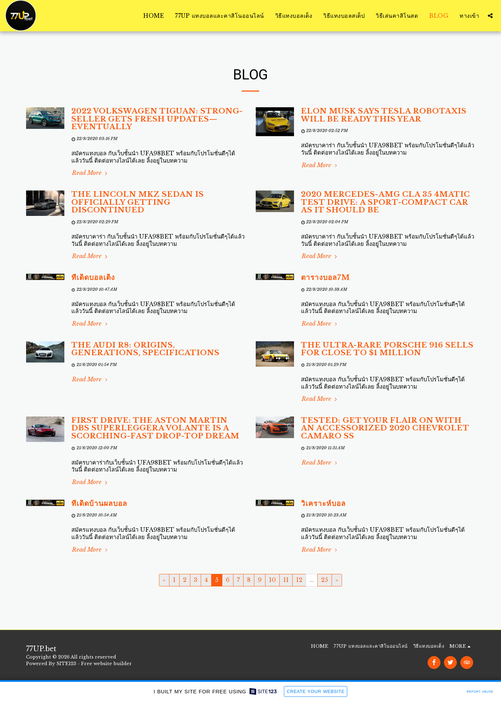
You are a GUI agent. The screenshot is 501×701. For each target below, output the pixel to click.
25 (324, 579)
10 (272, 579)
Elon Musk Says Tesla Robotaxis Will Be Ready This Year (384, 115)
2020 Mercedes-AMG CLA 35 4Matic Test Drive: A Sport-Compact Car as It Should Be (385, 202)
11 (286, 579)
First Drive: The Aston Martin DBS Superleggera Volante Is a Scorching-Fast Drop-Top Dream (155, 428)
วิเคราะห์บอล (323, 503)
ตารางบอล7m (325, 277)
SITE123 (66, 664)
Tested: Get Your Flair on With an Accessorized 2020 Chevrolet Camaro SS (385, 428)
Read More (90, 172)
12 (299, 579)
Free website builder (106, 664)
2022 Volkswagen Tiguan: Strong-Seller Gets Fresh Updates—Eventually (157, 119)
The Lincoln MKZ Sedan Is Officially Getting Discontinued (137, 202)
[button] (490, 15)
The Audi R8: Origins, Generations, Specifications (145, 349)
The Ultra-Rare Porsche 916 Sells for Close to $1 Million (387, 349)
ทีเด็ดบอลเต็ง (93, 277)
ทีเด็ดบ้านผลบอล (99, 503)
